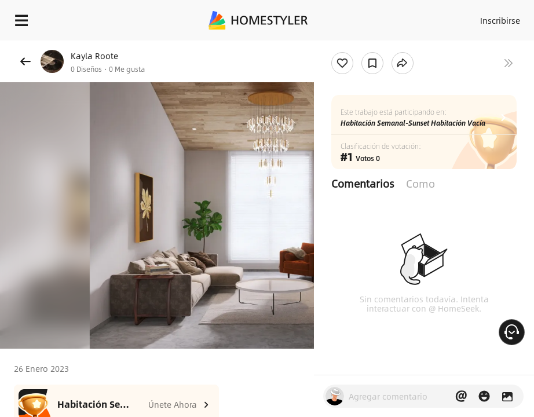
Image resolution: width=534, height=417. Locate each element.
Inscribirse (500, 20)
